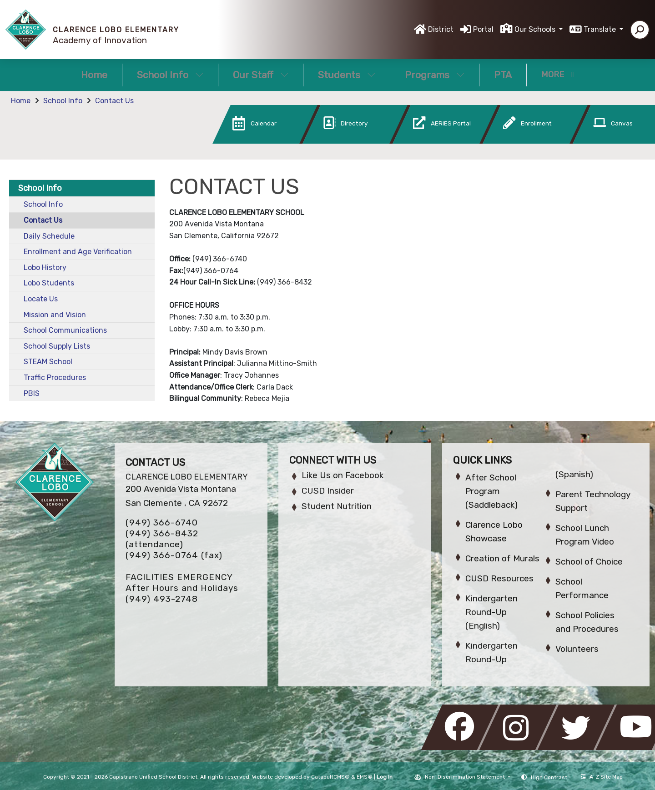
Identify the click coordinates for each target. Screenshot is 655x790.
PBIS (32, 393)
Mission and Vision (55, 314)
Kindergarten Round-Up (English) (491, 612)
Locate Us (41, 299)
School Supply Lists (57, 346)
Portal (483, 29)
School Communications (65, 330)
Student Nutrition (337, 506)
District (440, 29)
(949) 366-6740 (162, 522)
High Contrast (549, 777)
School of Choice (589, 561)
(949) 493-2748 (162, 599)
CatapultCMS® (330, 777)
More (557, 75)
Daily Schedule (49, 236)
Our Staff (260, 74)
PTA (503, 74)
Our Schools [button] (535, 29)
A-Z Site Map (602, 777)
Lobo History (45, 267)
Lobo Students (49, 283)
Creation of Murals (502, 558)
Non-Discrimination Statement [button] (465, 777)
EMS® (365, 777)
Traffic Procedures (55, 377)
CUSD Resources (499, 578)
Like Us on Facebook (342, 475)
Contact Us (114, 100)
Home (94, 74)
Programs (434, 74)
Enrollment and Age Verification (78, 251)
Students (346, 74)
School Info (170, 74)
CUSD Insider (328, 490)
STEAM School (48, 361)
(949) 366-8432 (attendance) (162, 539)
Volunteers (577, 649)
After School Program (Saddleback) (491, 491)
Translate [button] (601, 29)
